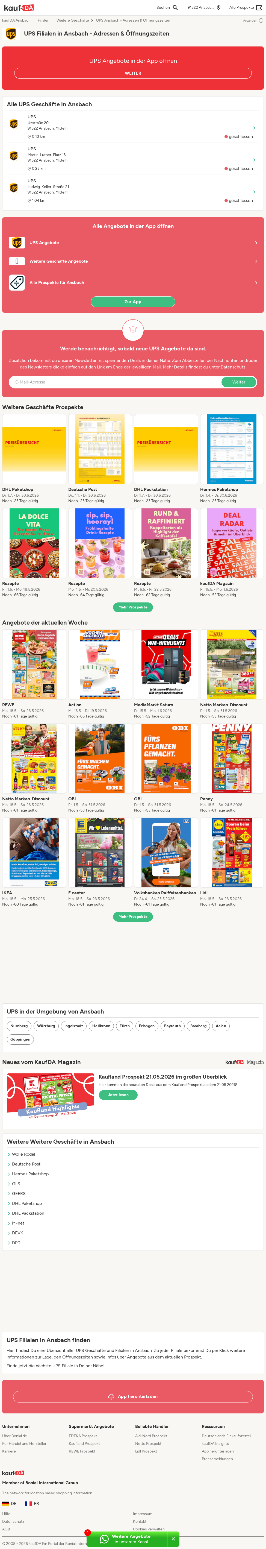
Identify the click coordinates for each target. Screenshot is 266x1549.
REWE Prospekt (82, 1451)
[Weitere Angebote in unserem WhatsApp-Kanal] (127, 1539)
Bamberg (198, 1026)
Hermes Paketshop (28, 1173)
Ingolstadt (73, 1026)
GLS (13, 1183)
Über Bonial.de (14, 1436)
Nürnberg (19, 1026)
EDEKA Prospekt (83, 1436)
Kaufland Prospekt (84, 1443)
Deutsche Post (23, 1164)
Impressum (142, 1514)
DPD (13, 1242)
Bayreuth (172, 1026)
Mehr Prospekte (133, 607)
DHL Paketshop (24, 1203)
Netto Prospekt (148, 1443)
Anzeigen (253, 20)
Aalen (221, 1026)
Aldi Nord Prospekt (151, 1436)
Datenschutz (233, 367)
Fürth (125, 1026)
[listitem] (34, 459)
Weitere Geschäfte (73, 20)
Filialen (43, 20)
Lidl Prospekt (146, 1451)
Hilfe (6, 1514)
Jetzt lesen (118, 1095)
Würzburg (46, 1026)
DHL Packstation (25, 1213)
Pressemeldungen (217, 1459)
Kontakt (139, 1521)
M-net (15, 1223)
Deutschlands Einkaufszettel (226, 1436)
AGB (6, 1529)
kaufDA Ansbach (16, 20)
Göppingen (20, 1039)
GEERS (16, 1193)
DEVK (15, 1232)
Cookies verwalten (149, 1529)
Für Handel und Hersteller (24, 1443)
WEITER (133, 73)
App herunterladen (218, 1451)
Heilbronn (101, 1026)
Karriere (9, 1451)
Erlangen (147, 1026)
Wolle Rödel (21, 1154)
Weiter (238, 382)
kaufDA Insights (215, 1443)
